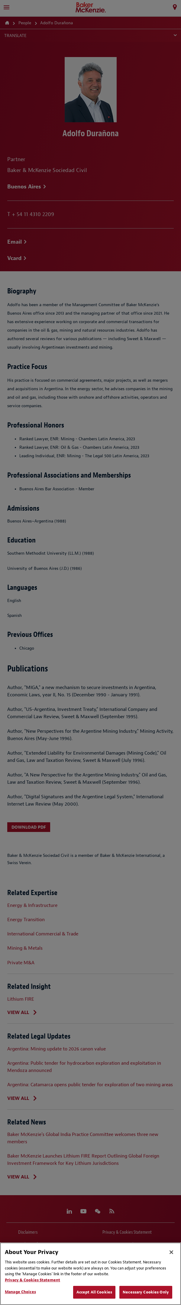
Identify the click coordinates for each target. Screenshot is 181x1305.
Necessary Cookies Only (146, 1292)
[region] (90, 1273)
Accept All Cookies (94, 1292)
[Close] (171, 1252)
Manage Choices (20, 1291)
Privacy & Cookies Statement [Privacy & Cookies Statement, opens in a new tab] (32, 1280)
